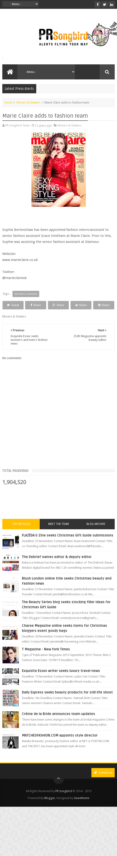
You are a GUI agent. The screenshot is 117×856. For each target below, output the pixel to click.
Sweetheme (81, 806)
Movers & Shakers (28, 102)
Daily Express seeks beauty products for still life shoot (67, 701)
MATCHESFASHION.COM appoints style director (60, 744)
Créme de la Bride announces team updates (58, 722)
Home (8, 102)
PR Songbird (63, 799)
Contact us (103, 781)
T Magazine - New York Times (46, 658)
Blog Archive (96, 532)
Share (46, 305)
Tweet (16, 305)
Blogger (49, 806)
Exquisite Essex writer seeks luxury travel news (61, 679)
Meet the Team (58, 532)
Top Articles (21, 532)
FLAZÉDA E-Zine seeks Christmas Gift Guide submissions (67, 544)
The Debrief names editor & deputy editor (57, 565)
